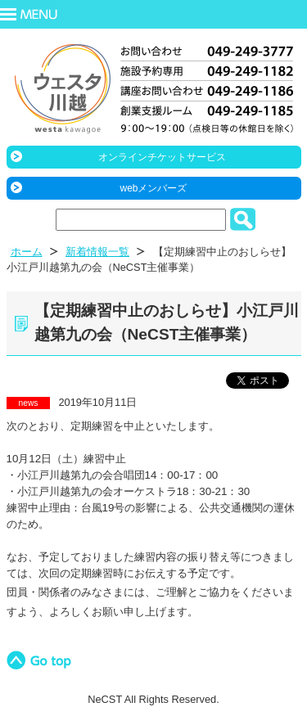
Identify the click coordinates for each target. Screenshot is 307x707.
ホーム (27, 251)
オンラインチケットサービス (162, 157)
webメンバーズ (153, 188)
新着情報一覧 (97, 251)
